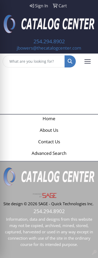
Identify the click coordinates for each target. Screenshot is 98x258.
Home (49, 118)
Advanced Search (49, 153)
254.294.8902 (49, 41)
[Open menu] (87, 61)
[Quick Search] (34, 61)
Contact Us (49, 141)
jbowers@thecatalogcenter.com (49, 48)
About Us (49, 130)
